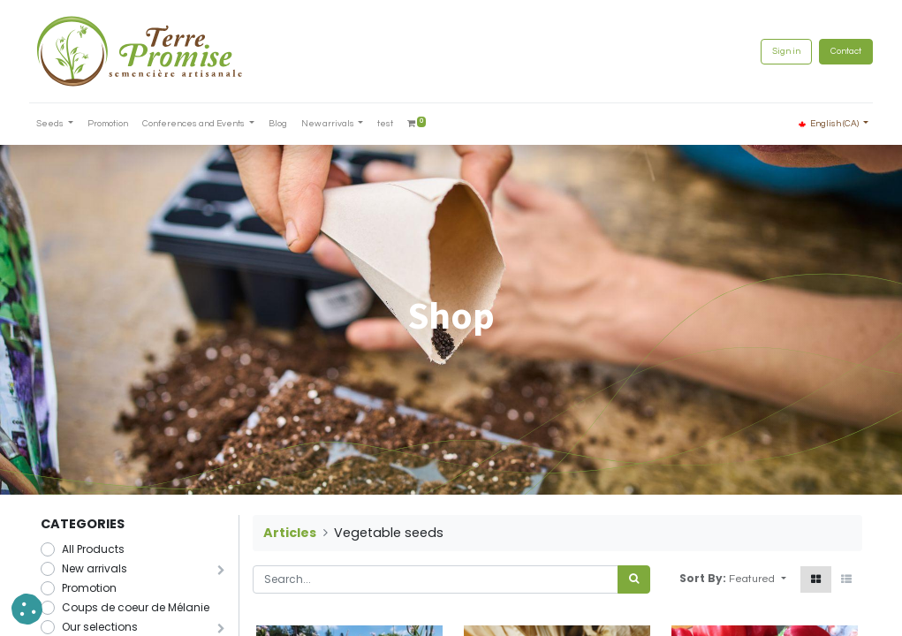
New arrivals (94, 568)
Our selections (100, 626)
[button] (757, 579)
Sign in (776, 51)
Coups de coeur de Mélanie (135, 607)
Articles (289, 532)
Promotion (89, 587)
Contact (835, 51)
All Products (93, 548)
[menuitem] (118, 124)
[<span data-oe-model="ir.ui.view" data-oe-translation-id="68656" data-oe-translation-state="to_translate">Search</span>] (634, 579)
